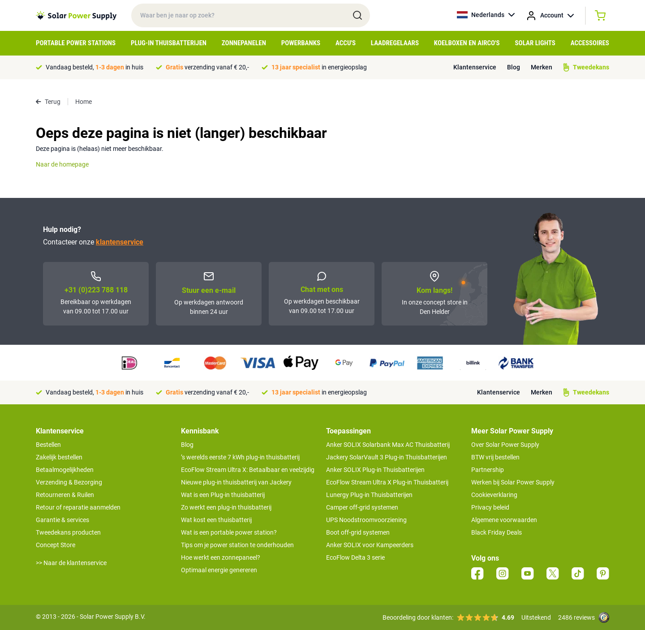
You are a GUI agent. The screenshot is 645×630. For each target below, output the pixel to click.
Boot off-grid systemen (358, 532)
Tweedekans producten (68, 532)
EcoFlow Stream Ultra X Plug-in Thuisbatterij (387, 482)
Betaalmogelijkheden (65, 469)
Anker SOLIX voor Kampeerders (369, 545)
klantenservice (119, 242)
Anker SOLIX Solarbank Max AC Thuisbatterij (388, 444)
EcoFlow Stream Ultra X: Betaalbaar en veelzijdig (247, 469)
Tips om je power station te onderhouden (237, 545)
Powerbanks (300, 43)
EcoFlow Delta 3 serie (355, 557)
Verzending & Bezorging (69, 482)
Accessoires (590, 43)
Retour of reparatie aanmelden (78, 507)
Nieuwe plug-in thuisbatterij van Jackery (236, 482)
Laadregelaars (395, 43)
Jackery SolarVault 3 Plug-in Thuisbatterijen (386, 457)
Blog (513, 67)
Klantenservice (474, 67)
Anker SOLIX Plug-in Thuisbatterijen (375, 469)
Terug (48, 101)
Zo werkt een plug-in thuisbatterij (226, 507)
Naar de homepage (62, 164)
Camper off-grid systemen (362, 507)
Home (83, 101)
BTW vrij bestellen (495, 457)
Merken (541, 67)
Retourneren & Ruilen (65, 494)
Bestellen (48, 444)
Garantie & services (62, 519)
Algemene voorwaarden (504, 519)
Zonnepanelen (244, 43)
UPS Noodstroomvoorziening (366, 519)
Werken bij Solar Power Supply (513, 482)
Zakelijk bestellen (59, 457)
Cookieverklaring (494, 494)
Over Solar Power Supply (505, 444)
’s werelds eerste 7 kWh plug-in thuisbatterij (240, 457)
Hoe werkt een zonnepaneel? (220, 557)
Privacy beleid (490, 507)
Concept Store (55, 545)
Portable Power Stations (76, 43)
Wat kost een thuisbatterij (216, 519)
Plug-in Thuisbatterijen (168, 43)
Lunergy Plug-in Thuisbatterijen (369, 494)
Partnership (487, 469)
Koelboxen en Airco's (467, 43)
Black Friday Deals (496, 532)
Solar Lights (535, 43)
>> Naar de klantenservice (71, 562)
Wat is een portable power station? (229, 532)
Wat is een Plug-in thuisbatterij (223, 494)
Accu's (345, 43)
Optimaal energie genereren (219, 570)
